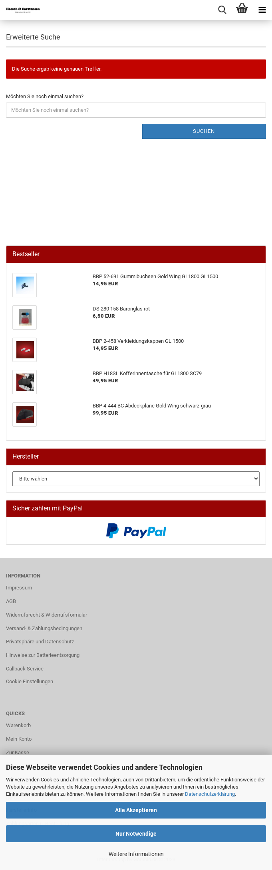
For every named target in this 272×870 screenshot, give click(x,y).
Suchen (204, 131)
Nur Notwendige (136, 833)
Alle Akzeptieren (136, 810)
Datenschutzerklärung (210, 794)
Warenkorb (18, 725)
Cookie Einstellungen (29, 681)
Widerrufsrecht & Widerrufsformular (46, 615)
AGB (11, 601)
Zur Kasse (17, 752)
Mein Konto (19, 739)
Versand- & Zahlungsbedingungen (44, 628)
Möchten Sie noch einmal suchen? (44, 96)
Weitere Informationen (136, 854)
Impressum (19, 588)
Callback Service (25, 669)
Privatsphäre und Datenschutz (40, 642)
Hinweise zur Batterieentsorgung (42, 655)
